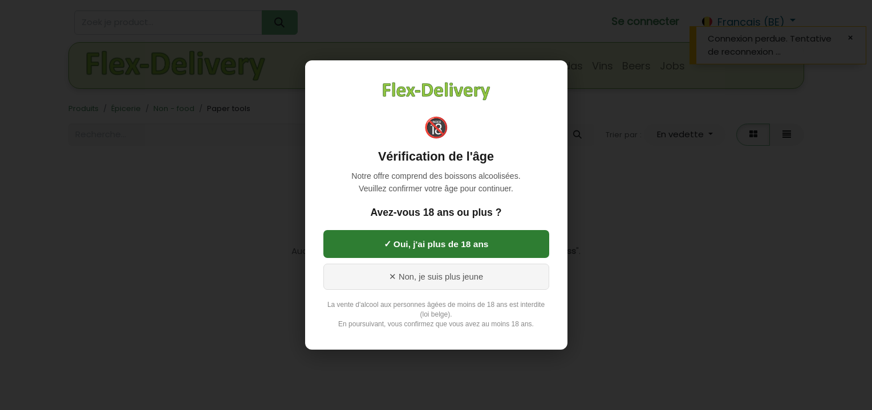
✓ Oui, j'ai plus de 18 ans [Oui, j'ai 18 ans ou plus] (436, 244)
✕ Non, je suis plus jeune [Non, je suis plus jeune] (436, 276)
